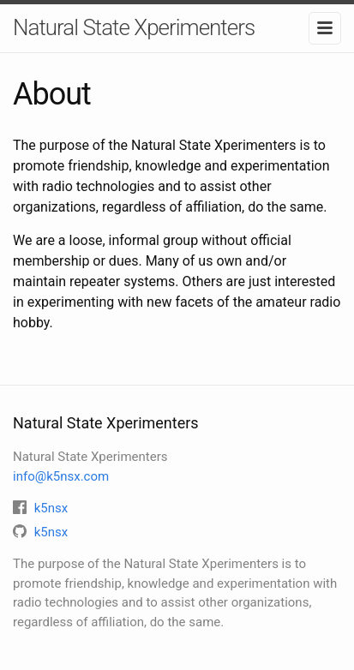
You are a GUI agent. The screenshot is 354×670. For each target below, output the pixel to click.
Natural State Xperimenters (134, 27)
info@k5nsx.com (61, 476)
